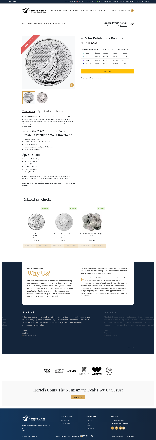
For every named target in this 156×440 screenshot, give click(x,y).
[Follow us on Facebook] (113, 427)
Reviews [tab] (60, 111)
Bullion (53, 10)
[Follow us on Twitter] (124, 427)
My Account (65, 420)
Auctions (89, 425)
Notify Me (107, 71)
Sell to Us (93, 10)
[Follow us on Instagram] (116, 427)
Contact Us (101, 10)
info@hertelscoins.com (121, 422)
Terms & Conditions (118, 435)
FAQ (88, 422)
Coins (59, 10)
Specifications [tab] (45, 111)
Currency (65, 10)
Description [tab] (28, 111)
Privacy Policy (130, 435)
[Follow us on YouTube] (120, 427)
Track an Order (66, 422)
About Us (89, 420)
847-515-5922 (13, 1)
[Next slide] (133, 347)
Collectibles (74, 10)
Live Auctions (84, 10)
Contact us (123, 26)
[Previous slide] (129, 347)
